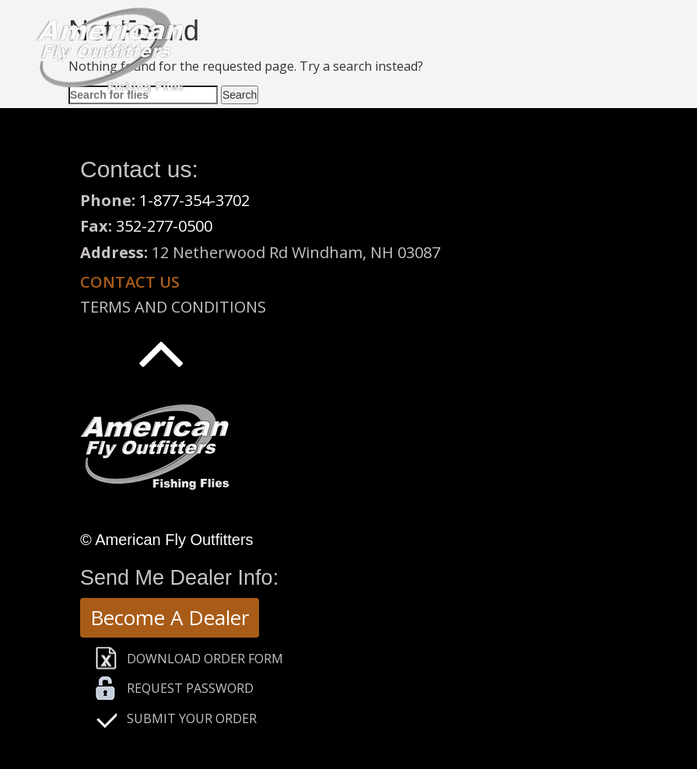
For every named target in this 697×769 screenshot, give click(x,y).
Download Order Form (205, 658)
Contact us (130, 281)
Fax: (98, 225)
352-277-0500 (164, 225)
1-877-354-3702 (194, 200)
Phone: (109, 200)
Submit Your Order (192, 718)
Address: (114, 252)
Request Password (190, 688)
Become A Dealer (169, 617)
